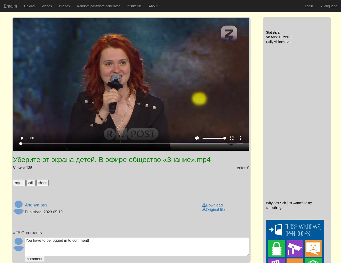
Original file (213, 210)
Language (329, 6)
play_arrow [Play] (22, 138)
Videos (47, 6)
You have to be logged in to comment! (137, 247)
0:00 (31, 138)
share (42, 183)
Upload (29, 6)
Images (64, 6)
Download (212, 205)
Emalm (10, 6)
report (19, 183)
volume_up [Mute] (197, 138)
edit (31, 183)
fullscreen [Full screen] (232, 138)
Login (309, 6)
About (153, 6)
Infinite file (134, 6)
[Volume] (214, 138)
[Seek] (131, 143)
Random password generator (98, 6)
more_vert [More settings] (240, 138)
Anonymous (36, 205)
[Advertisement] (296, 125)
